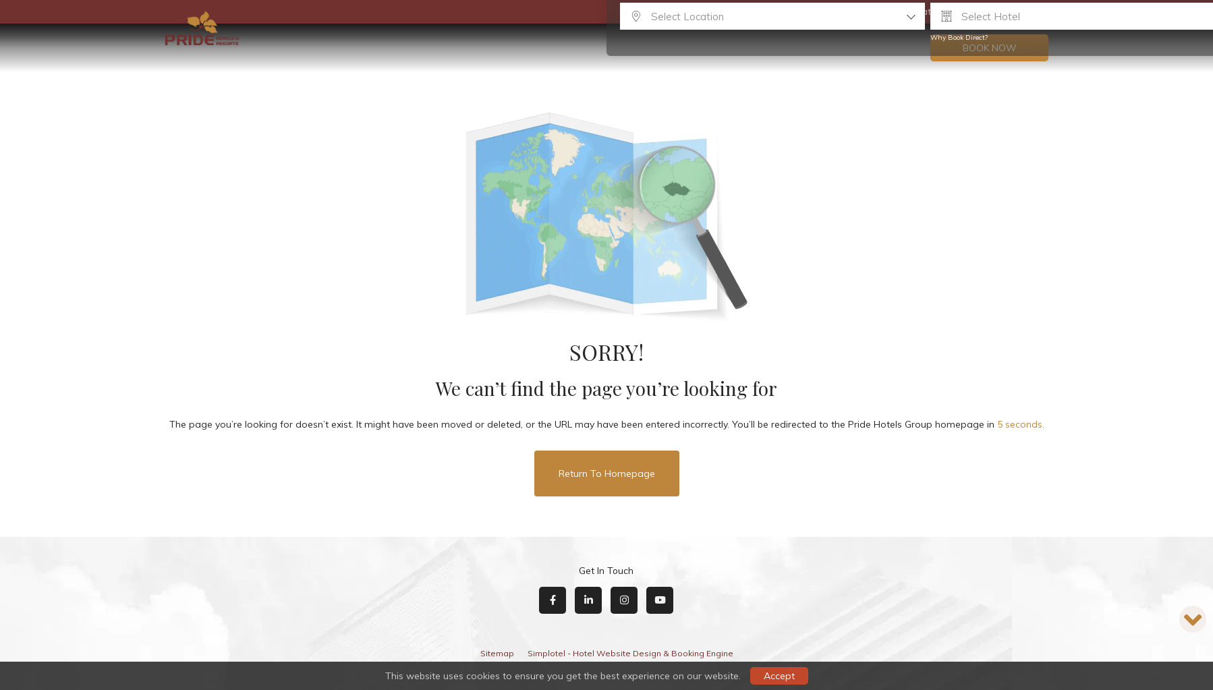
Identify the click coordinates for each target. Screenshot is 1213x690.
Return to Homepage (607, 473)
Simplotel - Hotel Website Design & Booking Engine (630, 653)
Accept (779, 676)
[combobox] (772, 16)
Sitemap (497, 653)
